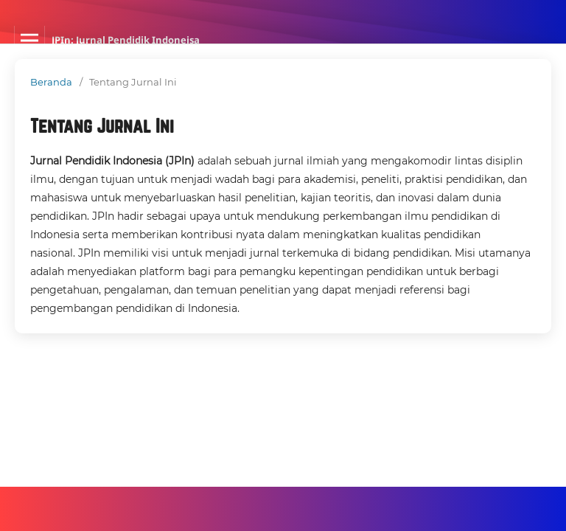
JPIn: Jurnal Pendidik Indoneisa (126, 39)
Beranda (51, 82)
